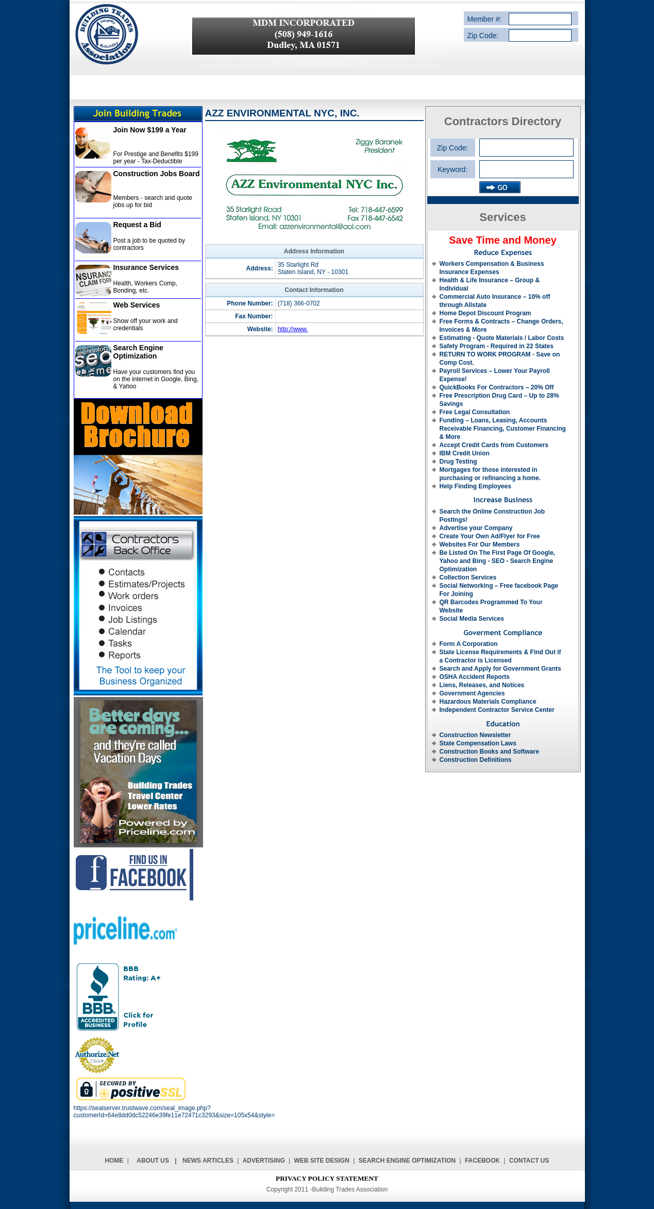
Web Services (136, 305)
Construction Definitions (476, 759)
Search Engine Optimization (138, 352)
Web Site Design (321, 1160)
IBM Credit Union (465, 453)
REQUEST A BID (410, 87)
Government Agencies (472, 693)
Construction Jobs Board (156, 173)
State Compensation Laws (478, 743)
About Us (153, 1160)
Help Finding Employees (475, 486)
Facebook (482, 1160)
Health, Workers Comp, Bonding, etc (145, 287)
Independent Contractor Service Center (497, 709)
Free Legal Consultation (475, 412)
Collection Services (468, 577)
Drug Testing (458, 461)
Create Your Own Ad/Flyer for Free (490, 536)
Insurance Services (146, 267)
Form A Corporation (469, 644)
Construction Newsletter (475, 735)
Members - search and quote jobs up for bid (152, 201)
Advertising (264, 1160)
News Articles (207, 1160)
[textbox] (526, 169)
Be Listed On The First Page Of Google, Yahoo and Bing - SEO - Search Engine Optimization (498, 561)
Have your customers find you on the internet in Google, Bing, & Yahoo (155, 379)
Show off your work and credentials (145, 324)
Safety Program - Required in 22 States (497, 346)
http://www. (293, 329)
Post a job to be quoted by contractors (149, 244)
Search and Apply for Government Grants (500, 668)
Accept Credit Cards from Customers (494, 445)
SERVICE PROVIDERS (239, 87)
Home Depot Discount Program (485, 313)
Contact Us (529, 1160)
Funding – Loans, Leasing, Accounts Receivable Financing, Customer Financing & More (503, 428)
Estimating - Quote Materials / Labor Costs (502, 338)
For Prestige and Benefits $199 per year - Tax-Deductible (155, 157)
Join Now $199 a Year (150, 130)
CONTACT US (543, 87)
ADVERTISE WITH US (479, 87)
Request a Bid (137, 224)
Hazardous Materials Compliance (488, 701)
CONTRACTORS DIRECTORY (329, 87)
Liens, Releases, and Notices (482, 685)
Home (114, 1160)
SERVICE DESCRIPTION (157, 87)
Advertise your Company (476, 528)
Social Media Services (472, 618)
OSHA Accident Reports (475, 676)
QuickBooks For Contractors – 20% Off (497, 387)
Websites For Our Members (480, 544)
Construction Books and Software (489, 751)
